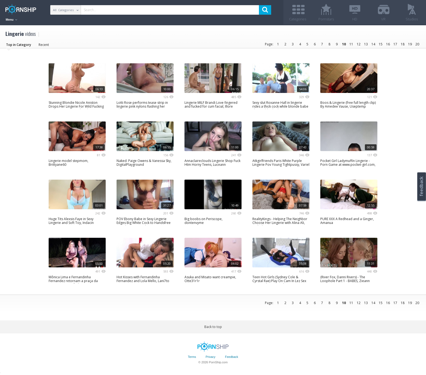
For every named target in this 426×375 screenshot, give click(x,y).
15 (381, 44)
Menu (11, 19)
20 (417, 44)
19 (410, 44)
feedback (421, 186)
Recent (44, 44)
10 (344, 44)
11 (351, 44)
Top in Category (18, 44)
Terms (192, 356)
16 (388, 44)
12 (359, 44)
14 (373, 44)
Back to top (213, 326)
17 (395, 44)
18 (403, 44)
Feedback (231, 356)
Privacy (210, 356)
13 (366, 44)
